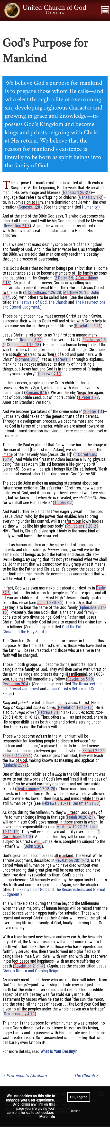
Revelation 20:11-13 (72, 860)
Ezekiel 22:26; (93, 750)
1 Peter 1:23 (88, 397)
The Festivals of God (29, 302)
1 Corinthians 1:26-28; (43, 292)
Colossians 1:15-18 (23, 344)
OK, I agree (78, 1097)
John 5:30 (33, 846)
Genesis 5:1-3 (90, 197)
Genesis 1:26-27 (76, 192)
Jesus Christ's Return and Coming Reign (54, 968)
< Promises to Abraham (25, 1075)
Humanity (89, 207)
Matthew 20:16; (76, 292)
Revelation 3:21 (88, 325)
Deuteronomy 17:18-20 (36, 788)
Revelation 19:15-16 (75, 707)
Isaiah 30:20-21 (80, 817)
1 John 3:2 (63, 502)
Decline (75, 1111)
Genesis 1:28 (29, 207)
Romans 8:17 (27, 359)
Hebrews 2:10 (49, 373)
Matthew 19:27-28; (72, 826)
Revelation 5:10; (80, 679)
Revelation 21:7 (16, 225)
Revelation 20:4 (15, 683)
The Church (57, 302)
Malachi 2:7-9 (15, 765)
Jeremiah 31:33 (86, 803)
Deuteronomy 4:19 (19, 1013)
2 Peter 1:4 (93, 411)
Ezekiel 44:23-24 (17, 755)
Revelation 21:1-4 (29, 966)
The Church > (86, 1075)
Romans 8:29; (31, 339)
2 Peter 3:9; (64, 278)
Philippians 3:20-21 (82, 526)
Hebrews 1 (62, 359)
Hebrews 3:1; (48, 712)
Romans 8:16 (36, 392)
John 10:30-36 (49, 602)
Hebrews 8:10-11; (56, 803)
